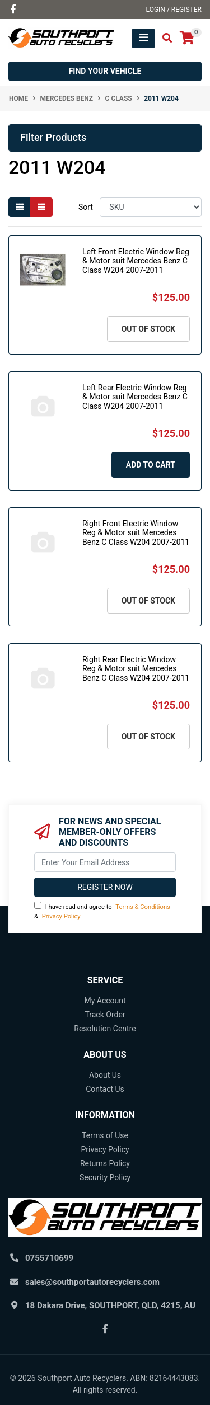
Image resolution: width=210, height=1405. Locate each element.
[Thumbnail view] (19, 207)
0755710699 (49, 1258)
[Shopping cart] (187, 38)
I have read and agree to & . (102, 911)
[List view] (41, 207)
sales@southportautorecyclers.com (92, 1282)
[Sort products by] (151, 207)
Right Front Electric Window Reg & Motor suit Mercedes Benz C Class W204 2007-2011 (135, 533)
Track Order (105, 1014)
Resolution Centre (105, 1028)
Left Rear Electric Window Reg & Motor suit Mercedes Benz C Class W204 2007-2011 (135, 397)
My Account (104, 1000)
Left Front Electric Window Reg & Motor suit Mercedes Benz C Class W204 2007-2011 (135, 261)
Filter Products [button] (53, 137)
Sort (85, 206)
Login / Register (174, 9)
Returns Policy (105, 1163)
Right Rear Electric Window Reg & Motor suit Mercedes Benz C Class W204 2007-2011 (135, 669)
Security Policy (105, 1177)
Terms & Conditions (142, 907)
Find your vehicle (105, 71)
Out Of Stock (148, 328)
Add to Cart (150, 464)
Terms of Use (105, 1135)
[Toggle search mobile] (163, 38)
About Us (105, 1075)
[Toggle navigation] (143, 38)
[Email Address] (105, 862)
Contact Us (105, 1089)
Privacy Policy (61, 916)
